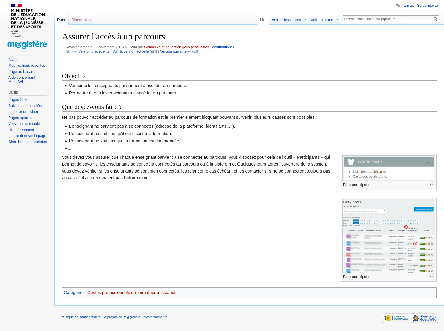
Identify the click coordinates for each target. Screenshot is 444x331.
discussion (200, 47)
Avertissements (155, 317)
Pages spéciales (21, 118)
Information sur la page (27, 136)
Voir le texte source (289, 20)
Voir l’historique (324, 20)
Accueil (14, 60)
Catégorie (73, 292)
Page (61, 20)
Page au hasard (21, 72)
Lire (263, 20)
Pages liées (17, 100)
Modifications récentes (26, 65)
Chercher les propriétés (27, 142)
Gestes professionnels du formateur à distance (132, 292)
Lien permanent (21, 130)
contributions (222, 47)
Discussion (81, 20)
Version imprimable (24, 124)
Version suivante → (175, 51)
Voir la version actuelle (131, 51)
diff (69, 51)
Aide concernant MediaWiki (21, 79)
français (407, 5)
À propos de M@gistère (122, 317)
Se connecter (428, 5)
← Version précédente (91, 51)
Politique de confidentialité (80, 317)
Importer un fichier (23, 112)
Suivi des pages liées (25, 106)
